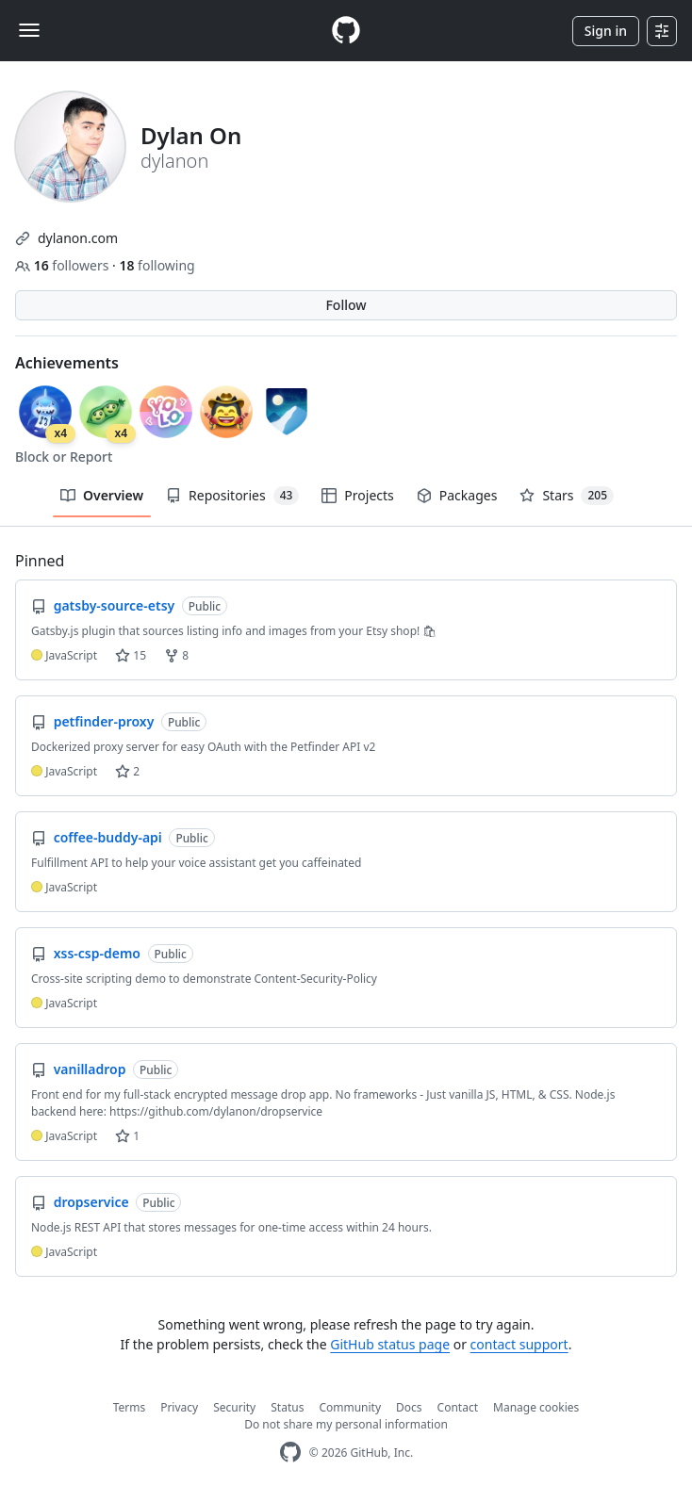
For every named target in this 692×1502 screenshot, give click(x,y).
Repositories (232, 495)
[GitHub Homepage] (290, 1452)
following (156, 265)
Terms (129, 1407)
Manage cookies (536, 1407)
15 (130, 655)
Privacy (179, 1407)
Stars (566, 495)
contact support (519, 1344)
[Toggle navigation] (29, 30)
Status (287, 1407)
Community (350, 1407)
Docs (409, 1407)
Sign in (606, 31)
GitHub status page (390, 1344)
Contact (457, 1407)
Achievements (67, 362)
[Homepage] (346, 30)
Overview (101, 495)
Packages (457, 495)
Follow (345, 305)
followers (63, 265)
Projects (357, 495)
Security (234, 1407)
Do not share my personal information (346, 1424)
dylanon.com (78, 238)
